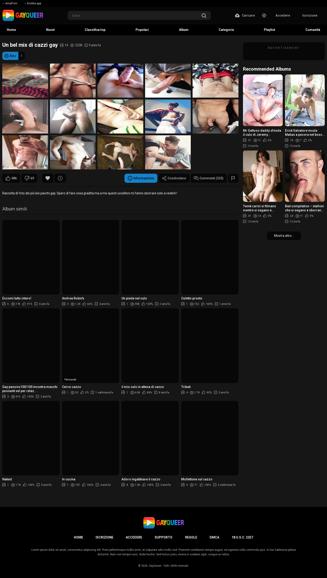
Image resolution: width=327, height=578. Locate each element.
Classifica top (95, 30)
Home (11, 30)
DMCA (214, 537)
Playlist (269, 30)
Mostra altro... (284, 235)
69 (29, 178)
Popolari (142, 30)
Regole (191, 537)
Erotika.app (32, 3)
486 (11, 178)
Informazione (141, 178)
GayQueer (155, 565)
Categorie (226, 30)
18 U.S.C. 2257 (242, 537)
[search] (204, 16)
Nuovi (50, 30)
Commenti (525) (208, 178)
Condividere (174, 178)
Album (183, 30)
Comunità (312, 30)
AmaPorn (9, 3)
